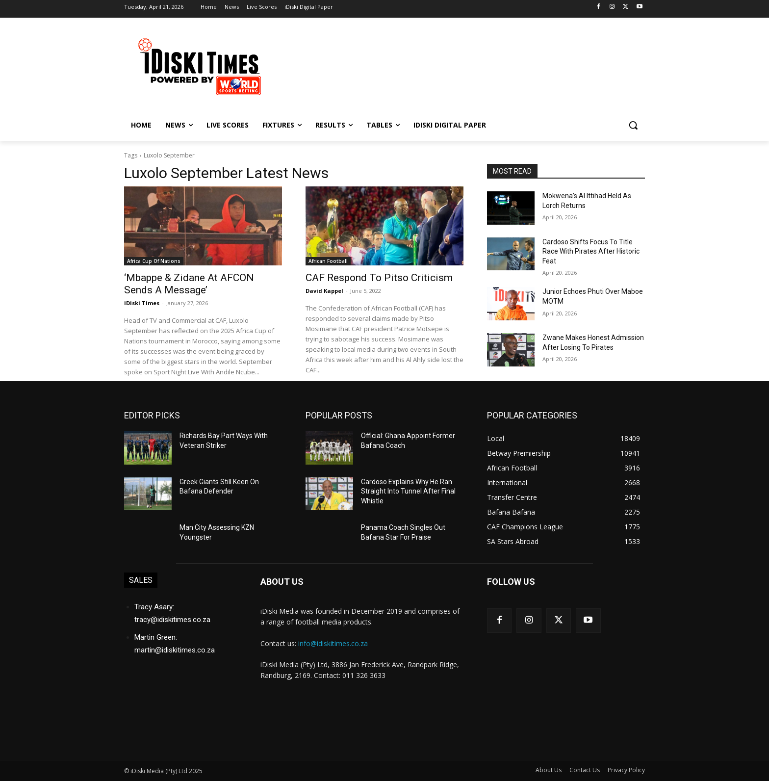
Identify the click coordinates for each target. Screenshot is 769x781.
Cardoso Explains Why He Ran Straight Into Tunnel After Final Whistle (408, 491)
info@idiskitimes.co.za (333, 643)
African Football (328, 261)
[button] (633, 125)
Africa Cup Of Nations (153, 261)
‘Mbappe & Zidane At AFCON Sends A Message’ (189, 284)
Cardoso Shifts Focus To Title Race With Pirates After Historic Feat (591, 251)
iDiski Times (141, 303)
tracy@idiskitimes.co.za (172, 619)
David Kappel (324, 290)
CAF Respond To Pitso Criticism (379, 278)
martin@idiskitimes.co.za (174, 650)
